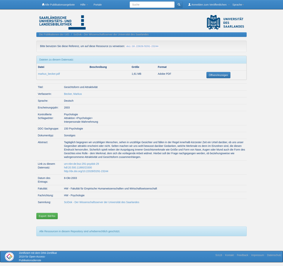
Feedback (242, 255)
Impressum (257, 255)
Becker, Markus (73, 93)
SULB (218, 255)
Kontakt (229, 255)
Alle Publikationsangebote (58, 4)
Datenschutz (274, 255)
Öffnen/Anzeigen (218, 75)
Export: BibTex (47, 216)
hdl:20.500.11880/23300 (78, 167)
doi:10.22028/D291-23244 (142, 46)
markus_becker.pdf (49, 73)
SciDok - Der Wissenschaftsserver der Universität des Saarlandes (111, 34)
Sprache (238, 4)
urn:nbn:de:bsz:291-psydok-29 (81, 163)
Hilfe (84, 4)
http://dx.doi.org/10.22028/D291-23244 (86, 171)
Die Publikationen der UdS (54, 34)
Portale (98, 4)
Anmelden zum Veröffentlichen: (209, 4)
